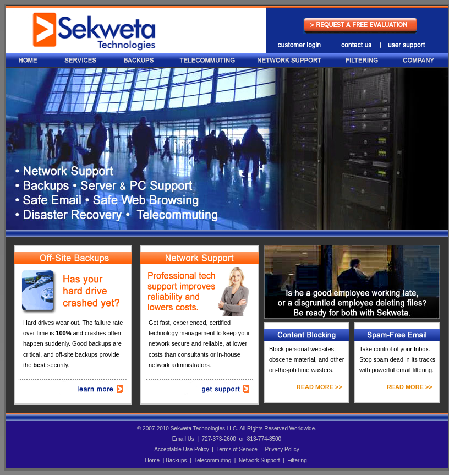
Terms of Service (236, 449)
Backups (176, 460)
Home (152, 460)
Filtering (297, 460)
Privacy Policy (282, 449)
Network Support (259, 460)
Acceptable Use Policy (181, 449)
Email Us (183, 439)
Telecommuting (212, 460)
